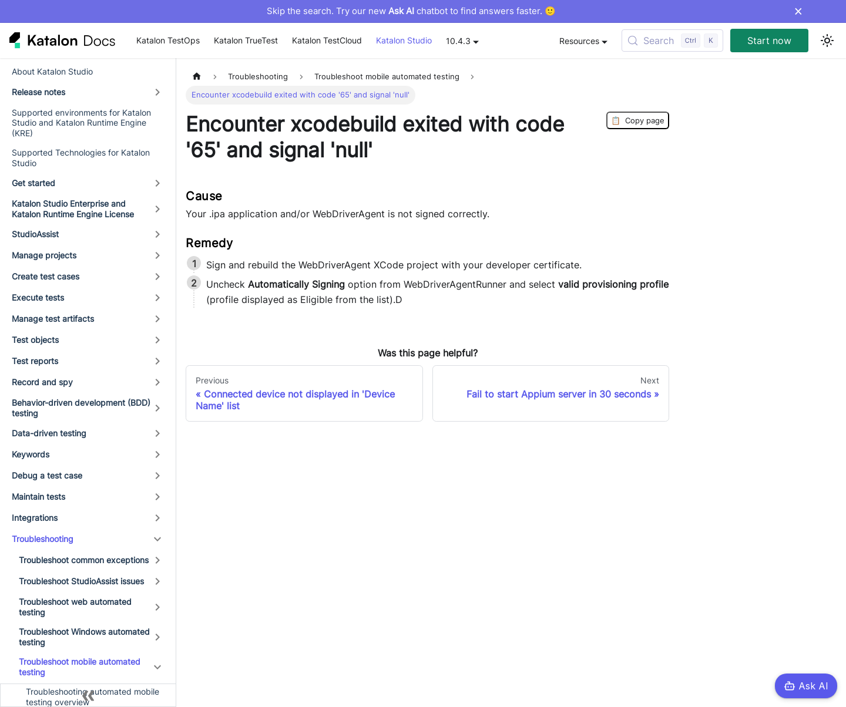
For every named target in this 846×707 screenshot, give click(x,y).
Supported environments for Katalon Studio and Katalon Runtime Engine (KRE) (81, 122)
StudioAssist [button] (35, 234)
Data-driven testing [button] (49, 433)
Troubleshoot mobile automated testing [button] (79, 666)
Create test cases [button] (45, 276)
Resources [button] (579, 41)
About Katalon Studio (52, 71)
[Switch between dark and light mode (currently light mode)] (827, 40)
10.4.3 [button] (458, 41)
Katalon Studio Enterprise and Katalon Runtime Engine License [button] (73, 208)
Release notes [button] (38, 92)
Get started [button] (33, 183)
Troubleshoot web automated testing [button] (75, 607)
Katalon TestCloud (327, 40)
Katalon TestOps (168, 40)
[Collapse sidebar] (88, 695)
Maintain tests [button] (38, 496)
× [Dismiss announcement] (798, 11)
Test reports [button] (35, 361)
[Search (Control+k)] (672, 40)
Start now (769, 40)
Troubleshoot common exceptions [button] (84, 560)
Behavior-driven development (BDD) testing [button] (81, 408)
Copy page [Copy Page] (637, 120)
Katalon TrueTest (246, 40)
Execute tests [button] (38, 297)
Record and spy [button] (42, 382)
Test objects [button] (35, 340)
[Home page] (197, 77)
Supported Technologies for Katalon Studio (81, 157)
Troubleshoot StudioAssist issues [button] (81, 581)
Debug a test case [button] (47, 475)
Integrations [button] (35, 518)
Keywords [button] (30, 454)
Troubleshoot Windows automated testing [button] (84, 637)
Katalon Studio (404, 40)
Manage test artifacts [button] (53, 319)
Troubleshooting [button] (42, 539)
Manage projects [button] (44, 255)
